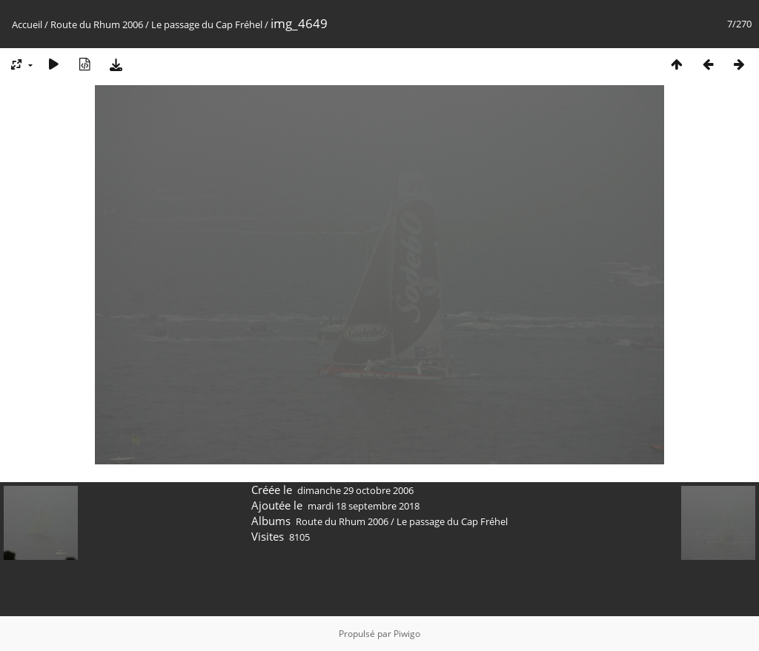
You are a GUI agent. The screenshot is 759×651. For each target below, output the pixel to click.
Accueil (27, 24)
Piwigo (407, 633)
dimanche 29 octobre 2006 (355, 490)
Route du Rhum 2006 (96, 24)
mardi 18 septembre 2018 (364, 506)
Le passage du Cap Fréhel (206, 24)
